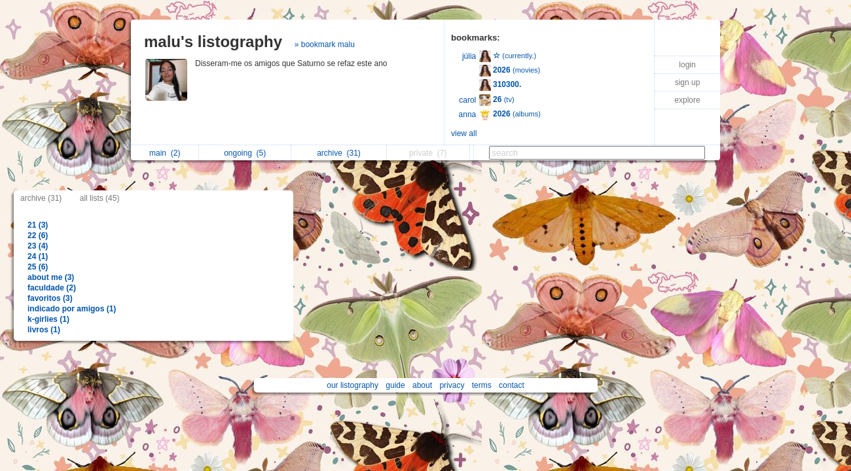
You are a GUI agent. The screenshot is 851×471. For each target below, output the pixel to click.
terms (482, 385)
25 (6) (37, 266)
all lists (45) (100, 198)
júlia (469, 56)
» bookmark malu (325, 44)
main (164, 153)
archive (339, 153)
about (422, 385)
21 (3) (37, 225)
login (687, 64)
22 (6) (37, 235)
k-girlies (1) (48, 319)
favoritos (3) (50, 298)
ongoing (245, 153)
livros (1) (43, 329)
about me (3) (50, 277)
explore (687, 100)
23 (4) (37, 246)
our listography (352, 385)
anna (468, 114)
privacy (451, 385)
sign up (687, 82)
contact (511, 385)
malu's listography (213, 41)
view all (464, 133)
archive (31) (41, 198)
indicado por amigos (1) (71, 308)
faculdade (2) (51, 287)
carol (467, 100)
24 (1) (37, 256)
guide (395, 385)
